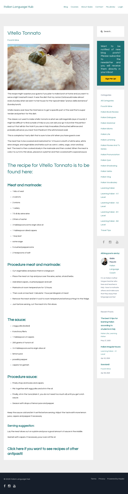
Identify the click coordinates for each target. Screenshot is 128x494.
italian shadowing (109, 166)
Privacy (101, 479)
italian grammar (108, 123)
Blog (66, 7)
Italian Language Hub (18, 6)
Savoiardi (105, 365)
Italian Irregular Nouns (110, 347)
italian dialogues (108, 117)
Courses (74, 7)
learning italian (108, 188)
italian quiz (106, 160)
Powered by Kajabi (115, 479)
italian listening (108, 140)
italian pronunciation (110, 155)
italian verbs (106, 171)
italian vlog (106, 177)
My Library (110, 7)
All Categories (107, 101)
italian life (105, 134)
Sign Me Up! (110, 79)
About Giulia (86, 7)
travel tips (106, 230)
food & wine (13, 40)
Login (120, 7)
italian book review (109, 112)
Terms (92, 479)
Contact (99, 7)
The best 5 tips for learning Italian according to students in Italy (109, 323)
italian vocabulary (109, 182)
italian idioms (107, 129)
